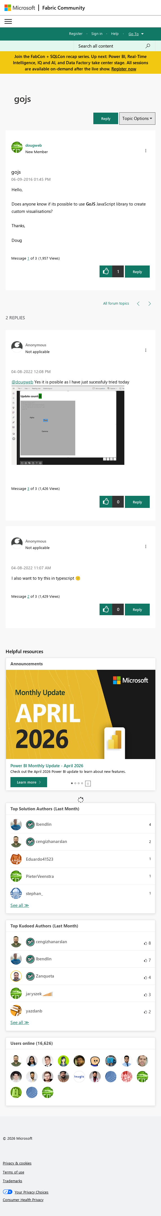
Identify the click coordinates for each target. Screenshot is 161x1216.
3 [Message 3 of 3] (28, 488)
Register (76, 33)
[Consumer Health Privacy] (80, 1199)
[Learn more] (28, 782)
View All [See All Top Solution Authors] (19, 905)
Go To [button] (134, 33)
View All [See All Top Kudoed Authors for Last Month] (19, 1022)
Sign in (96, 33)
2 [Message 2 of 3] (28, 596)
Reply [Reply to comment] (137, 501)
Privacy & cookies (17, 1163)
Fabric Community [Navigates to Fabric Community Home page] (63, 7)
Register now (123, 69)
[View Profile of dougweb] (33, 145)
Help (115, 33)
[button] (105, 118)
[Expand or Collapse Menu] (8, 21)
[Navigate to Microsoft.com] (20, 8)
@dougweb (22, 382)
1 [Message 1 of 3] (28, 258)
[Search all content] (114, 46)
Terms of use (13, 1172)
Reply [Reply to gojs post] (137, 271)
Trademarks (12, 1180)
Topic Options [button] (135, 118)
